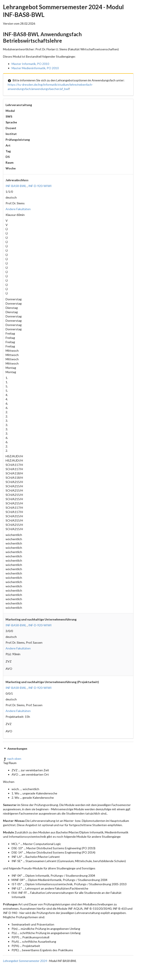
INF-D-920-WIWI (40, 186)
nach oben (12, 758)
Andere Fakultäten (18, 209)
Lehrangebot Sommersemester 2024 (25, 961)
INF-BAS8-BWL (16, 186)
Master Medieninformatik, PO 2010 (35, 68)
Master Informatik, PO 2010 (30, 64)
